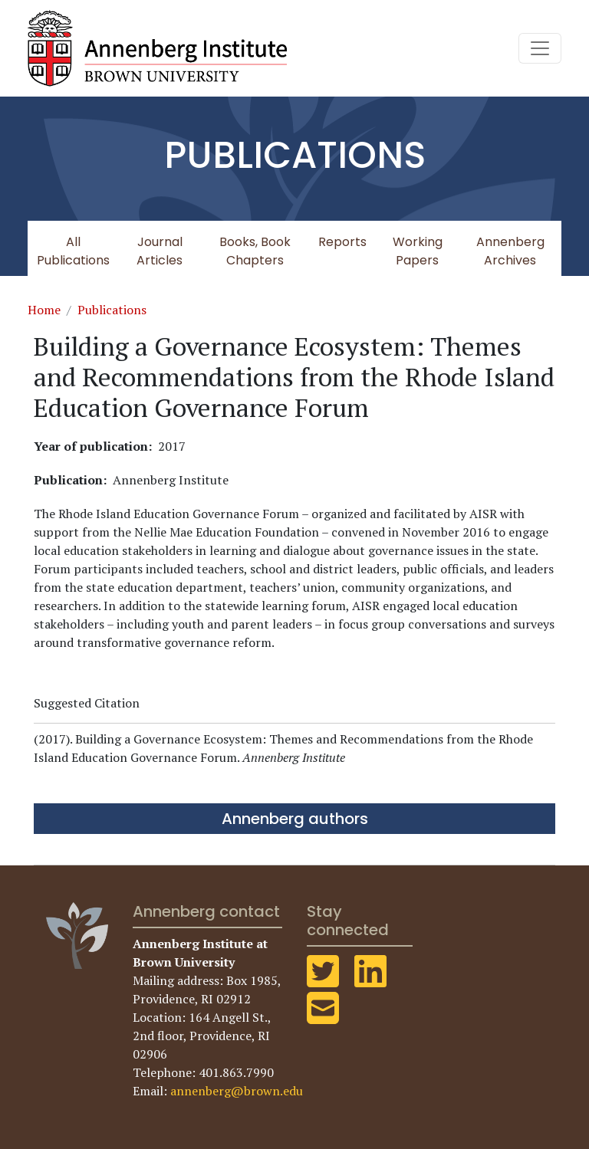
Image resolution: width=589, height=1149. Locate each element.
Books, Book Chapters (255, 251)
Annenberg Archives (510, 251)
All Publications (73, 251)
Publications (111, 309)
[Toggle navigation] (539, 48)
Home (44, 309)
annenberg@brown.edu (236, 1090)
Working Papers (418, 251)
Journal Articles (160, 251)
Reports (342, 242)
